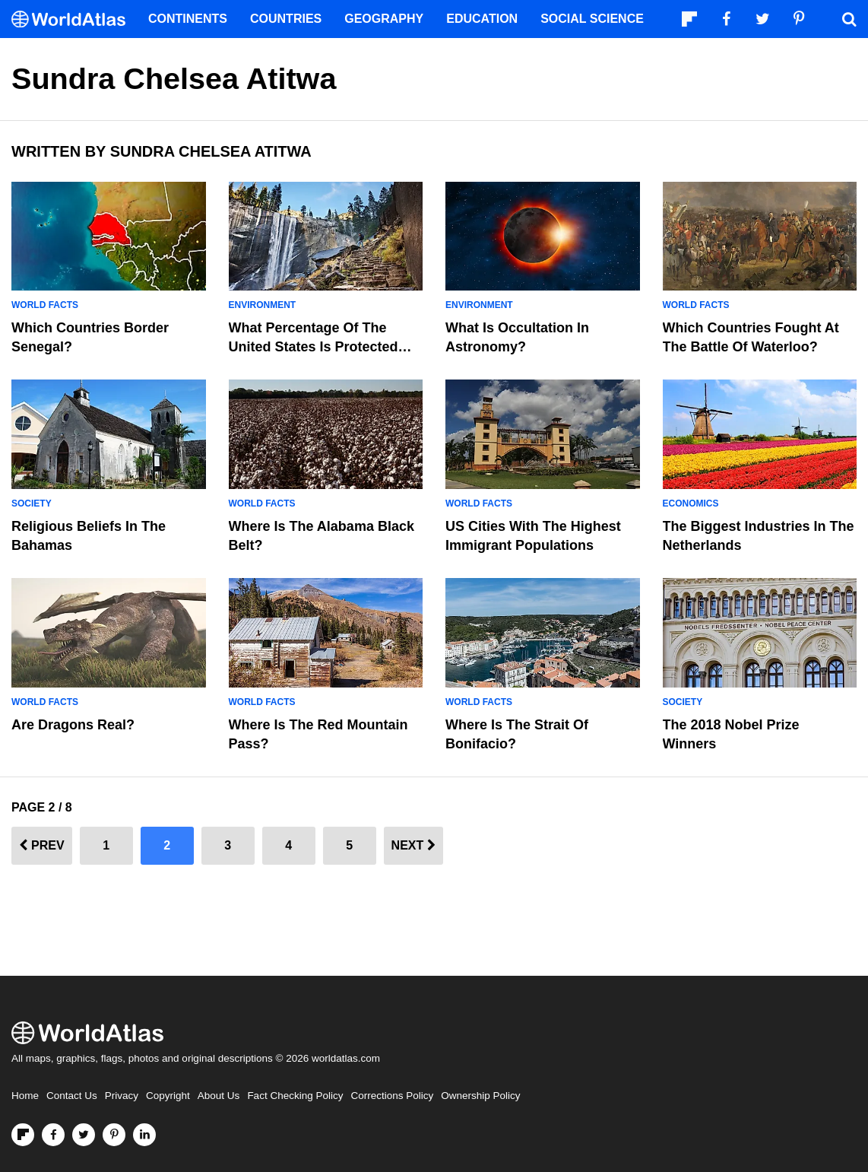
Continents (187, 18)
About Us (219, 1095)
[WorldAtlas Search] (849, 19)
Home (25, 1095)
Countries (286, 18)
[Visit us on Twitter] (83, 1134)
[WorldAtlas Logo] (74, 19)
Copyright (168, 1095)
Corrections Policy (391, 1095)
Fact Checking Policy (295, 1095)
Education (482, 18)
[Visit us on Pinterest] (114, 1134)
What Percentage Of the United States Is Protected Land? (313, 346)
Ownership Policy (480, 1095)
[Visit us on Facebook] (53, 1134)
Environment (262, 305)
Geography (383, 18)
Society (31, 503)
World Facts (44, 305)
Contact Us (71, 1095)
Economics (691, 503)
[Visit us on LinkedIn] (144, 1134)
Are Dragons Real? (73, 724)
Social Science (592, 18)
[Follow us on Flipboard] (22, 1134)
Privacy (121, 1095)
